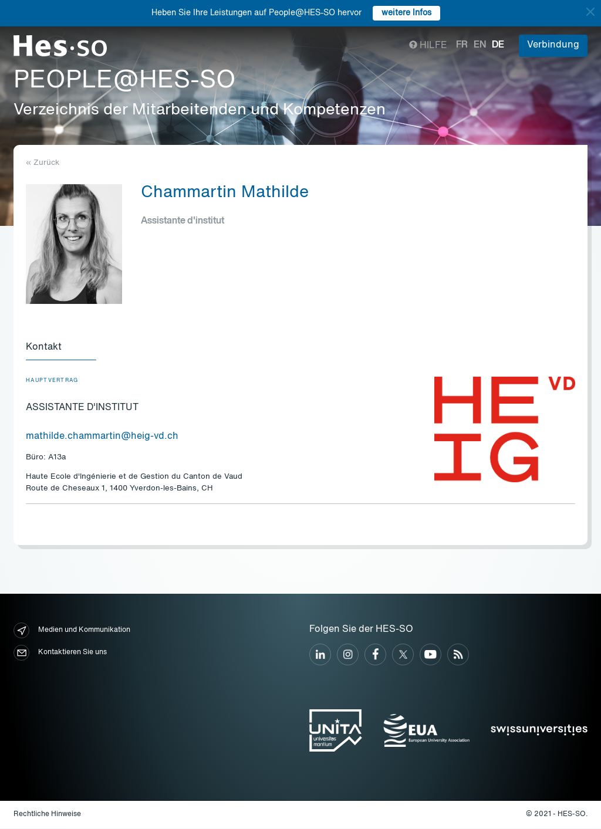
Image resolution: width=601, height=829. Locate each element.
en (480, 45)
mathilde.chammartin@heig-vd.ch (102, 437)
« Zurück (42, 163)
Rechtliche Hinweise (47, 814)
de (498, 45)
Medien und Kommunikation (71, 631)
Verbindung (553, 45)
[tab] (61, 348)
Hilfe (428, 45)
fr (462, 45)
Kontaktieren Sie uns (60, 653)
